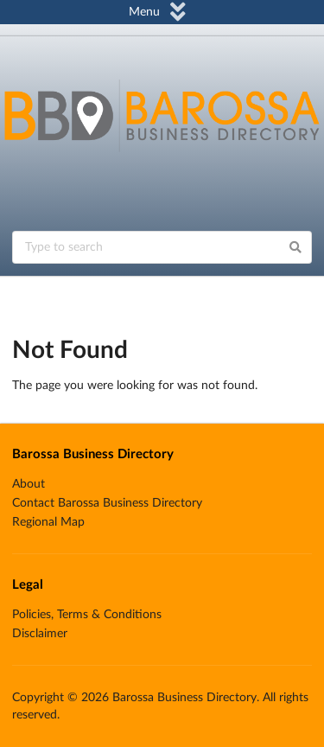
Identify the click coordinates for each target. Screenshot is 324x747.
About (28, 484)
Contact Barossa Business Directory (107, 503)
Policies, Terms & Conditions (87, 615)
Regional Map (48, 522)
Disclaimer (39, 634)
